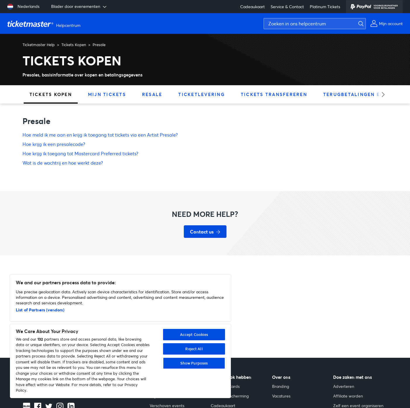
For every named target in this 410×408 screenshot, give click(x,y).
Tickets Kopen (73, 44)
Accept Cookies (194, 334)
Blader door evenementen (79, 6)
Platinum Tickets (325, 6)
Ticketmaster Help (39, 44)
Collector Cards (225, 386)
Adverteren (343, 386)
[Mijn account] (386, 23)
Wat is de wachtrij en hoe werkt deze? (63, 163)
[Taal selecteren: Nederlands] (23, 7)
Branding (280, 386)
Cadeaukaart (252, 6)
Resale (152, 94)
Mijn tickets (107, 94)
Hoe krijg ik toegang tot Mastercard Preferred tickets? (80, 153)
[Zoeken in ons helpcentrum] (315, 23)
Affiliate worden (348, 396)
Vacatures (281, 396)
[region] (120, 336)
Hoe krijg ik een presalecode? (54, 144)
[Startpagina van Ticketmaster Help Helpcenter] (44, 24)
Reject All (194, 348)
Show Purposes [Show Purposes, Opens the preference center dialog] (194, 363)
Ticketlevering (201, 94)
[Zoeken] (359, 23)
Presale (99, 44)
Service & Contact (287, 6)
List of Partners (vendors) (40, 310)
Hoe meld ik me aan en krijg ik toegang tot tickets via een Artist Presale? (100, 135)
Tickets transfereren (274, 94)
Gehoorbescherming (230, 396)
